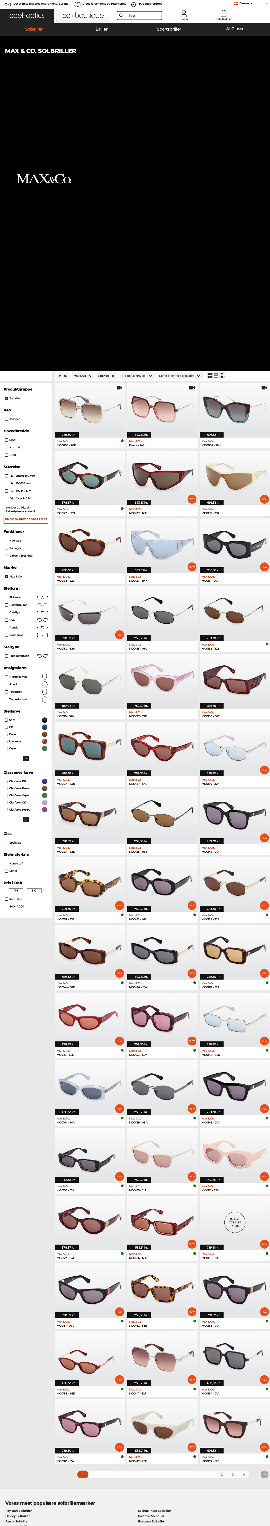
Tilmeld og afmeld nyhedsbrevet (203, 1410)
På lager (13, 267)
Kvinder (12, 138)
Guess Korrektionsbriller (154, 1273)
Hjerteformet (26, 396)
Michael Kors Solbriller (154, 1230)
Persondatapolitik (71, 1499)
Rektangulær (26, 324)
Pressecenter (12, 1404)
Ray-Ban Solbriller (18, 1230)
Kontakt (9, 1415)
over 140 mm (19, 218)
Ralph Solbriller (149, 1251)
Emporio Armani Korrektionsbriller (30, 1294)
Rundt (26, 403)
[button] (27, 16)
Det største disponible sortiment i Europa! (41, 3)
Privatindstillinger (16, 1410)
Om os (8, 1398)
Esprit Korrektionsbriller (153, 1284)
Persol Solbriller (16, 1241)
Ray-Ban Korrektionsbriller (24, 1273)
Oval (26, 339)
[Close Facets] (26, 95)
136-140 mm (18, 210)
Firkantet (26, 316)
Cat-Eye (26, 332)
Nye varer (13, 260)
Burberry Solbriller (151, 1241)
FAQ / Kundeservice (193, 1404)
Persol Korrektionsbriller (154, 1278)
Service (97, 1398)
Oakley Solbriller (17, 1235)
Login (184, 19)
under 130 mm (20, 195)
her (125, 1347)
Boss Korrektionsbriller (153, 1289)
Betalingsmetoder (104, 1404)
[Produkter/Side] (137, 95)
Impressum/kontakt (18, 1504)
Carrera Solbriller (17, 1246)
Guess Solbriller (149, 1246)
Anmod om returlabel (107, 1415)
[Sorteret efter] (180, 95)
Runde (26, 347)
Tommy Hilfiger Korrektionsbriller (160, 1294)
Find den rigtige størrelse (25, 238)
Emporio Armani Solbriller (24, 1251)
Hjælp (183, 1398)
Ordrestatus (187, 1420)
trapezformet (26, 418)
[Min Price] (16, 610)
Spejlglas (13, 562)
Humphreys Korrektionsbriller (27, 1289)
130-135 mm (18, 202)
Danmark (245, 3)
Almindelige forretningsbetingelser (29, 1499)
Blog (182, 1415)
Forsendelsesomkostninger (111, 1410)
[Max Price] (34, 610)
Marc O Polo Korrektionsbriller (27, 1284)
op (264, 1499)
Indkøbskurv (224, 19)
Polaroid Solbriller (151, 1235)
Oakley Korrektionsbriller (23, 1278)
